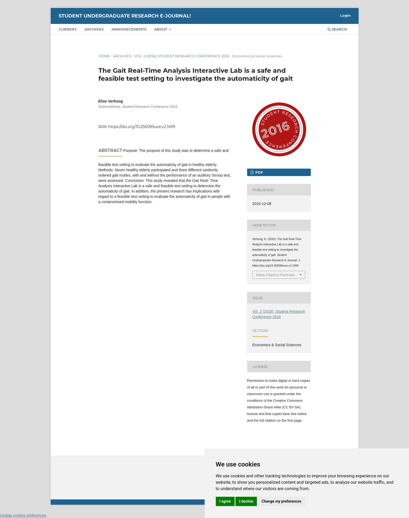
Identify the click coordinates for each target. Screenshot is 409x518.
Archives (94, 29)
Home (104, 56)
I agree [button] (225, 501)
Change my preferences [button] (281, 501)
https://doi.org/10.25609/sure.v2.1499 (141, 126)
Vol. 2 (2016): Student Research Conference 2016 (182, 56)
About (161, 29)
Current (68, 29)
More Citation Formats (275, 275)
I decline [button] (246, 501)
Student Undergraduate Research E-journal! (125, 16)
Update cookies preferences (23, 515)
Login (345, 15)
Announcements (128, 29)
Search (337, 29)
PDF (258, 172)
